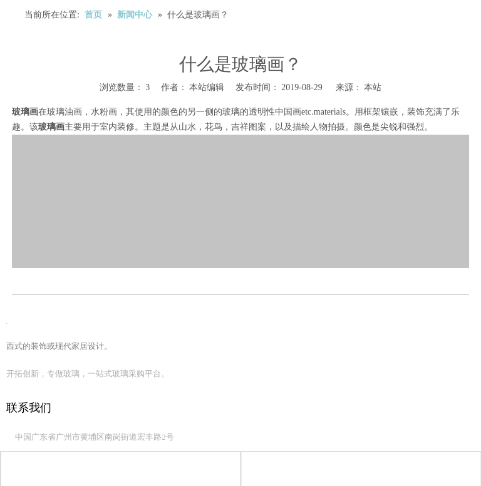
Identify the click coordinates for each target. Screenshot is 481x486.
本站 (372, 87)
